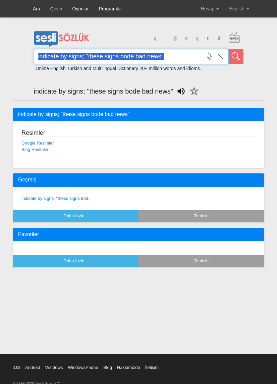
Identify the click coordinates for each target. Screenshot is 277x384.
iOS (16, 367)
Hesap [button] (210, 8)
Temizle (201, 215)
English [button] (239, 8)
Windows (54, 367)
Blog (107, 367)
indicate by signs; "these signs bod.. (56, 198)
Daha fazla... (76, 215)
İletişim (152, 367)
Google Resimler (37, 143)
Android (32, 367)
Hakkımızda (128, 367)
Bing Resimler (35, 149)
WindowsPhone (83, 367)
